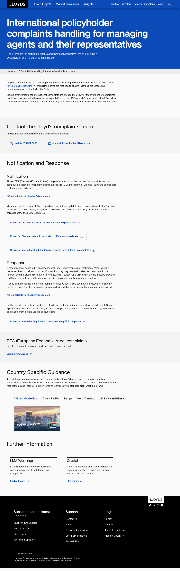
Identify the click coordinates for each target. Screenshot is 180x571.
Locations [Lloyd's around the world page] (149, 4)
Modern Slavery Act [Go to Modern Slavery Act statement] (115, 535)
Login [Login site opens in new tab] (160, 4)
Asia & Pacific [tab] (51, 398)
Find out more (17, 481)
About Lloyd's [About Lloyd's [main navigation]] (42, 4)
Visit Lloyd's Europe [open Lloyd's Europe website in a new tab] (20, 354)
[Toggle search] (169, 4)
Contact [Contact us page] (115, 4)
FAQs (68, 524)
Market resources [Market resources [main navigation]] (67, 4)
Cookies (109, 524)
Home (10, 71)
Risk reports (20, 534)
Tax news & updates (24, 539)
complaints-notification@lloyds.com (69, 143)
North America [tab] (85, 398)
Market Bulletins (22, 528)
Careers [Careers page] (137, 4)
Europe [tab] (68, 398)
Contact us (71, 518)
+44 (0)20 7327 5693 (23, 143)
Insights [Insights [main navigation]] (88, 4)
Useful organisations (76, 535)
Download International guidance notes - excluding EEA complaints (48, 321)
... (17, 71)
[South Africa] (37, 418)
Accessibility (72, 541)
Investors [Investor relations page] (126, 4)
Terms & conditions (115, 530)
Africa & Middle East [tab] (26, 398)
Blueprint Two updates (25, 522)
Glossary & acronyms (77, 530)
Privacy (108, 518)
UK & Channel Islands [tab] (111, 398)
